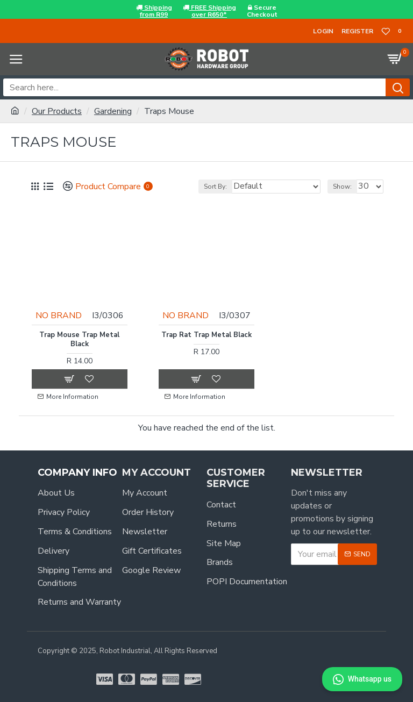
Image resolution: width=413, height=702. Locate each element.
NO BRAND (59, 314)
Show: (342, 186)
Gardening (113, 111)
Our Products (57, 111)
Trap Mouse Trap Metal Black (79, 338)
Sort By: (215, 186)
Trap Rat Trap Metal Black (206, 334)
